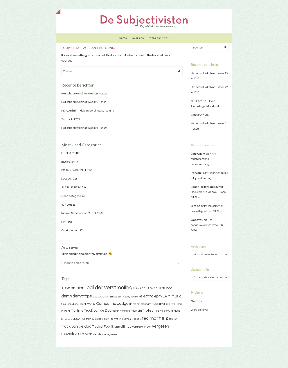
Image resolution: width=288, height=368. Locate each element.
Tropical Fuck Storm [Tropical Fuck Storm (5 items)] (106, 326)
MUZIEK (66, 153)
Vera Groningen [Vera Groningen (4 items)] (142, 326)
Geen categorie (71, 196)
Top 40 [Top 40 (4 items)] (172, 318)
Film (63, 221)
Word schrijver (159, 38)
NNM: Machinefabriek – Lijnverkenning (203, 159)
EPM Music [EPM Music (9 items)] (171, 296)
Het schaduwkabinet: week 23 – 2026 (84, 93)
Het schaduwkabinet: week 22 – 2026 (84, 102)
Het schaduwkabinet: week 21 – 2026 (84, 128)
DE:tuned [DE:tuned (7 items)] (165, 288)
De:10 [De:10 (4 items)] (153, 288)
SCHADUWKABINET (73, 170)
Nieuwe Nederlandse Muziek (78, 213)
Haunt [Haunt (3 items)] (82, 304)
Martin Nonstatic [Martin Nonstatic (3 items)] (121, 311)
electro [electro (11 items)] (147, 296)
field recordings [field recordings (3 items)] (69, 304)
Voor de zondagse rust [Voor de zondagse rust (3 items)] (105, 334)
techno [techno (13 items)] (149, 318)
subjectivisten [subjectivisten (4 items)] (100, 318)
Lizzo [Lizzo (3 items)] (167, 304)
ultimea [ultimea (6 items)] (126, 326)
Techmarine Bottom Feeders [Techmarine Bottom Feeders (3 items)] (125, 319)
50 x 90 (65, 204)
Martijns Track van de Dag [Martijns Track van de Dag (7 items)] (91, 310)
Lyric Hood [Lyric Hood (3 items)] (176, 304)
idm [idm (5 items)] (161, 304)
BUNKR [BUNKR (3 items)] (137, 288)
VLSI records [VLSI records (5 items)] (83, 334)
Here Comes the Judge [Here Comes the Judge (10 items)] (108, 303)
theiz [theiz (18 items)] (162, 318)
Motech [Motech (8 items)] (149, 310)
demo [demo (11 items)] (66, 296)
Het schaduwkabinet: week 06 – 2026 (208, 225)
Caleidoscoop (69, 230)
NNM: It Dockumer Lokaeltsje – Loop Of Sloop (208, 192)
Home (123, 38)
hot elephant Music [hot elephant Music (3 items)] (147, 304)
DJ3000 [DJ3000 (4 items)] (97, 296)
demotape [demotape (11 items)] (82, 296)
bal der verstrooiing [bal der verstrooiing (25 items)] (109, 287)
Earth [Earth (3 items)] (121, 296)
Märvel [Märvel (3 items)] (159, 311)
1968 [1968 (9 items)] (65, 288)
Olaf (193, 206)
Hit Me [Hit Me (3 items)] (132, 304)
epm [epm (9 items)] (158, 296)
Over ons (138, 38)
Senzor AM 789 (70, 119)
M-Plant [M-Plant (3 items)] (65, 311)
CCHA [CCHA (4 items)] (145, 288)
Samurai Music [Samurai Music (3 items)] (172, 311)
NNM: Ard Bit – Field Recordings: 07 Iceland (87, 110)
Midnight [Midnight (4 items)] (136, 310)
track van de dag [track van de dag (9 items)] (76, 326)
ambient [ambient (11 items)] (78, 288)
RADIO (65, 178)
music (65, 161)
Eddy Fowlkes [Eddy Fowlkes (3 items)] (132, 296)
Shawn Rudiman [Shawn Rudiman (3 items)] (82, 319)
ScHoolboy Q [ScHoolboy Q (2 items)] (66, 319)
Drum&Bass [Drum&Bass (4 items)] (109, 296)
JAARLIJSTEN (70, 187)
